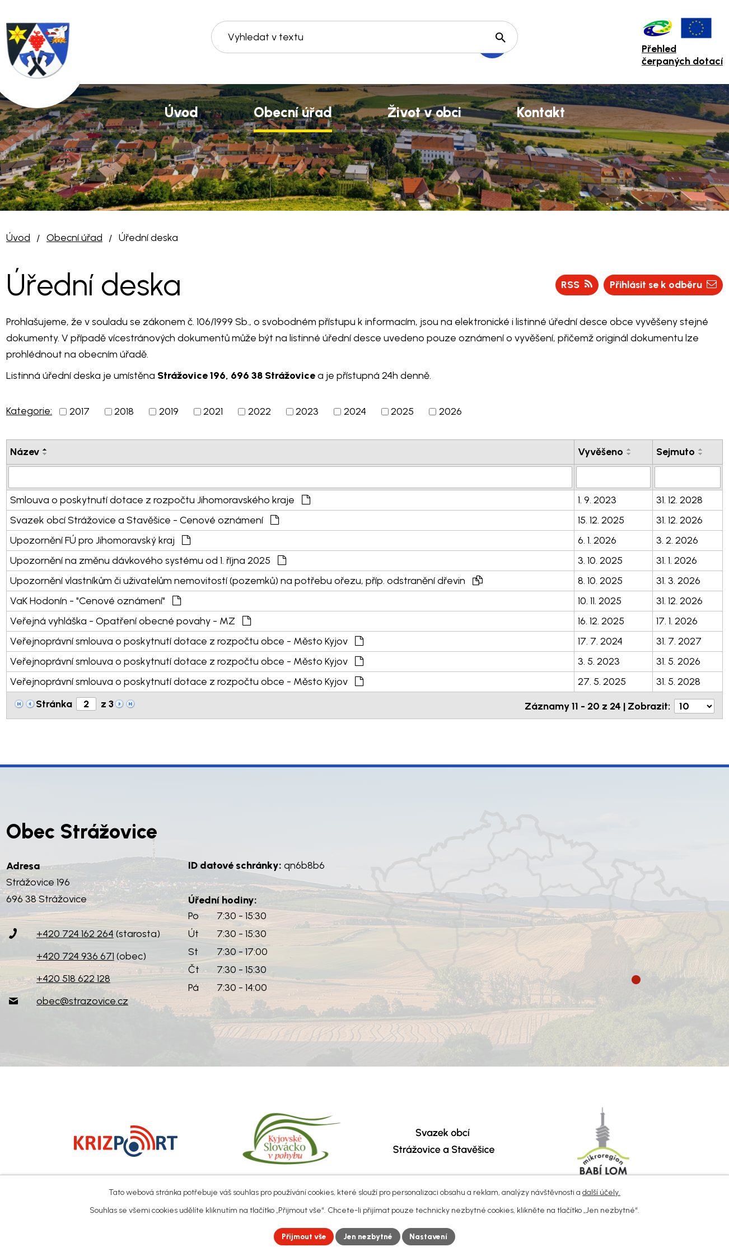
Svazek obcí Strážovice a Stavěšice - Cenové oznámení (144, 519)
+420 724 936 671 (75, 954)
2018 (124, 411)
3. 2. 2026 (677, 540)
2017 (79, 411)
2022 (259, 411)
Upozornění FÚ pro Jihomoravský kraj (100, 540)
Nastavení (431, 1236)
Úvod (18, 237)
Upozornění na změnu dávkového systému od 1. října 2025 (148, 560)
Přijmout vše (302, 1236)
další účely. (601, 1192)
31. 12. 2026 (679, 519)
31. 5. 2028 (678, 681)
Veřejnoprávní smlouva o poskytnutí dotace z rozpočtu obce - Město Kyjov (186, 640)
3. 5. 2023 (599, 661)
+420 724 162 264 (75, 931)
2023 (307, 411)
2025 (402, 411)
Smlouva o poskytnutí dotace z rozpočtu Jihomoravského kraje (160, 499)
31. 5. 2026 (678, 661)
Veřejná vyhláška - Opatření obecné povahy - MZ (130, 620)
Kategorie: (29, 411)
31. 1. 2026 (676, 560)
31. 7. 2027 (679, 640)
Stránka (54, 703)
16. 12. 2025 (601, 620)
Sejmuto (675, 452)
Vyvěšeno (600, 452)
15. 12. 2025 (601, 519)
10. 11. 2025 (599, 600)
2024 (355, 411)
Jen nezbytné (369, 1236)
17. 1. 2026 (677, 620)
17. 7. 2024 (600, 640)
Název (24, 452)
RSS (573, 285)
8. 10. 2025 (600, 580)
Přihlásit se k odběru (661, 285)
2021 (213, 411)
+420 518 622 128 (73, 976)
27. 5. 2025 (602, 681)
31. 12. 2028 (679, 499)
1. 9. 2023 (597, 499)
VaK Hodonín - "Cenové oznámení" (95, 600)
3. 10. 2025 (600, 560)
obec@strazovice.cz (82, 999)
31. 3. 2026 (678, 580)
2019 (169, 411)
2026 (450, 411)
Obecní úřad (74, 237)
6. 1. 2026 (597, 540)
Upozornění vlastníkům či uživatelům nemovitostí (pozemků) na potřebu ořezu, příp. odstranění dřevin (246, 580)
